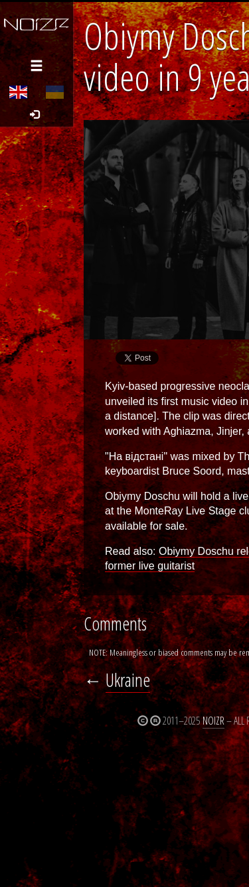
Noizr (213, 720)
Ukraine (128, 680)
